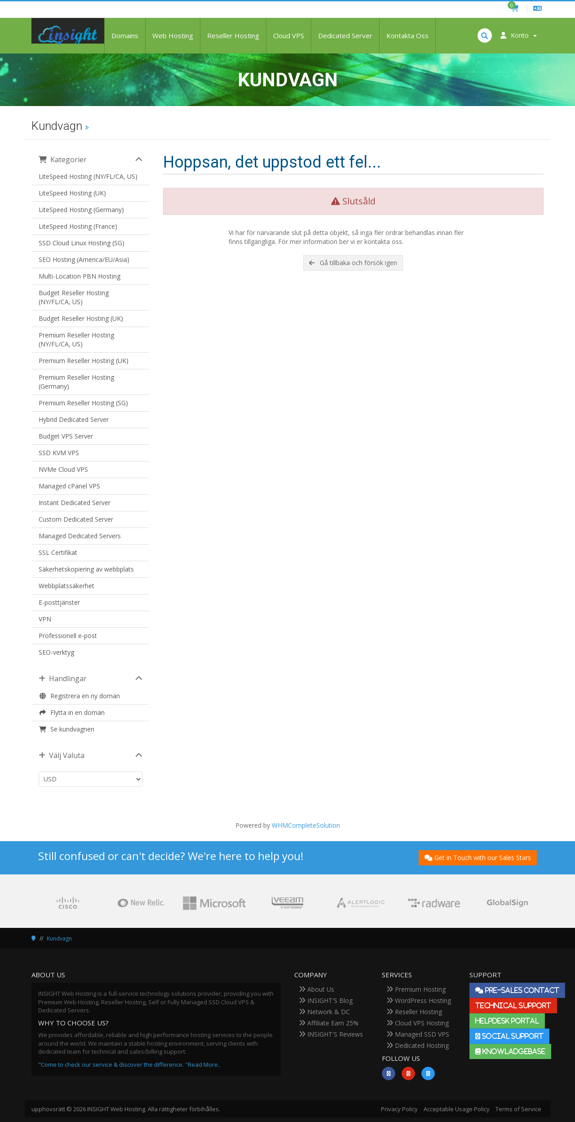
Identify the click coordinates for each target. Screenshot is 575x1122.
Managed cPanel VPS (69, 486)
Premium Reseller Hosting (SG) (83, 403)
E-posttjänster (59, 602)
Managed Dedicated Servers (80, 536)
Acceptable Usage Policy (457, 1109)
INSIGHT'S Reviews (331, 1034)
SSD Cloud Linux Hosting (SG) (81, 243)
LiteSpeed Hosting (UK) (72, 193)
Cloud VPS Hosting (417, 1023)
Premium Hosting (416, 989)
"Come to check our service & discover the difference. (111, 1064)
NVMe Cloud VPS (63, 469)
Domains (124, 35)
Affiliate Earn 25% (328, 1023)
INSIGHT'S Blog (326, 1000)
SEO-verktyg (56, 652)
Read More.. (204, 1064)
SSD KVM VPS (59, 452)
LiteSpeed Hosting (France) (78, 226)
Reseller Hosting (233, 35)
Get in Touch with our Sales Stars (478, 857)
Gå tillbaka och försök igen (353, 262)
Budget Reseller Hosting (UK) (81, 318)
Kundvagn (59, 938)
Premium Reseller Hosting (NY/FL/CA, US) (76, 339)
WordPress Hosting (418, 1000)
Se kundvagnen (66, 729)
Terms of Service (518, 1109)
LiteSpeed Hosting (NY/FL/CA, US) (88, 176)
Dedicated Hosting (417, 1045)
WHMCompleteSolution (306, 825)
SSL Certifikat (58, 552)
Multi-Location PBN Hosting (79, 276)
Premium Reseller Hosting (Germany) (76, 381)
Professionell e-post (68, 635)
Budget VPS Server (66, 436)
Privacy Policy (399, 1109)
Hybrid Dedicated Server (74, 419)
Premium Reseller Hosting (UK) (83, 360)
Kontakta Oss (407, 35)
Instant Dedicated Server (75, 502)
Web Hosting (172, 35)
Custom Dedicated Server (76, 519)
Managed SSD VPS (417, 1034)
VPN (45, 619)
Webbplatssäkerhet (66, 585)
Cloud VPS (288, 35)
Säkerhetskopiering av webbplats (86, 569)
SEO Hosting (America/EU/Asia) (84, 259)
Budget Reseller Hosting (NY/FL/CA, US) (74, 297)
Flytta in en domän (72, 712)
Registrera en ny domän (79, 696)
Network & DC (324, 1011)
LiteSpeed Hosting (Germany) (81, 209)
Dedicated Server (345, 35)
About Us (316, 989)
